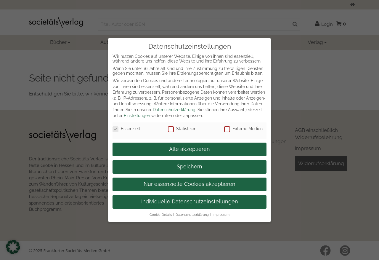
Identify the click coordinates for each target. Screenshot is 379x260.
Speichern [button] (189, 167)
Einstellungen (137, 115)
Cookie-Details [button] (161, 214)
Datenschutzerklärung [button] (192, 214)
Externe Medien (243, 128)
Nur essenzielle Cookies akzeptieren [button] (189, 184)
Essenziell (126, 128)
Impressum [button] (221, 214)
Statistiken (182, 128)
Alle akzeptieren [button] (189, 149)
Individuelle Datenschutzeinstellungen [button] (189, 202)
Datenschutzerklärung (174, 109)
